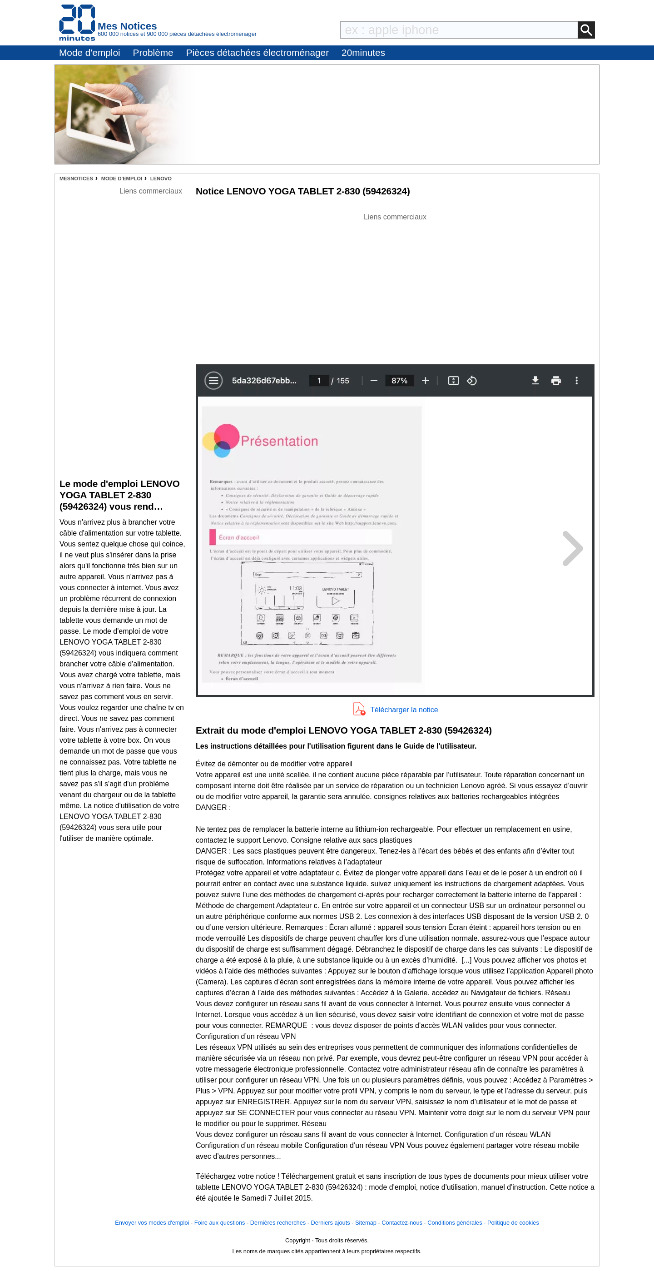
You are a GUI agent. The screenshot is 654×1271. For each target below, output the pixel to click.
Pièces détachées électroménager (257, 52)
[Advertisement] (395, 286)
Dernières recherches (278, 1222)
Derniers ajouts (330, 1222)
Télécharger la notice (404, 710)
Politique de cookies (513, 1222)
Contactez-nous (402, 1222)
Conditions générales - (457, 1222)
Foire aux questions (219, 1222)
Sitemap (366, 1222)
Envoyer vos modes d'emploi (152, 1222)
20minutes (363, 52)
